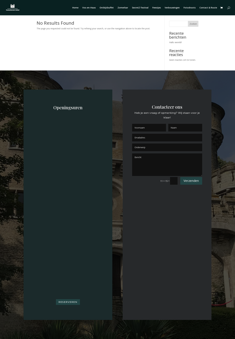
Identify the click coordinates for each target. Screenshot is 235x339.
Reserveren (67, 302)
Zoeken (193, 23)
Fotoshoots (190, 8)
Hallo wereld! (175, 42)
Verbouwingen (172, 8)
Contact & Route (208, 8)
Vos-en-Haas (89, 8)
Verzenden (191, 181)
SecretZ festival (140, 8)
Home (75, 8)
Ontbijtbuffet (107, 8)
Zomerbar (123, 8)
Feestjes (156, 8)
